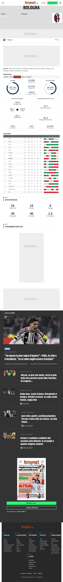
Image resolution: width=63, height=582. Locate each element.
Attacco (23, 77)
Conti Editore (32, 551)
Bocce (18, 549)
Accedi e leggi (21, 511)
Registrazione (32, 562)
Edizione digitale (44, 545)
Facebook (23, 573)
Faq (52, 543)
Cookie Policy (54, 547)
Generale (6, 77)
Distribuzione (17, 77)
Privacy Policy (55, 551)
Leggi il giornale (32, 507)
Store (41, 547)
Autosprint (32, 541)
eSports (19, 551)
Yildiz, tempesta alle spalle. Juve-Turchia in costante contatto (43, 364)
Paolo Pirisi (26, 403)
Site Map (31, 564)
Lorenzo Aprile (28, 426)
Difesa (11, 77)
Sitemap (42, 549)
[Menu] (3, 3)
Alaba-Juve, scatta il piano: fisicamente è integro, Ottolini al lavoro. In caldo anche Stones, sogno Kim (38, 397)
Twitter (35, 573)
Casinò (30, 568)
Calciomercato (8, 551)
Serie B (6, 543)
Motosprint (32, 545)
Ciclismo (19, 543)
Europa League (8, 547)
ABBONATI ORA (52, 2)
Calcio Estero (7, 549)
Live (44, 3)
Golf (18, 547)
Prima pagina (43, 543)
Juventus (7, 349)
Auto (30, 539)
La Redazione (54, 541)
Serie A (6, 541)
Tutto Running (20, 545)
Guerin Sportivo (33, 547)
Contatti (53, 539)
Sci (17, 539)
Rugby (18, 541)
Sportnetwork (32, 549)
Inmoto (31, 543)
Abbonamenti (43, 541)
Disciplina (29, 77)
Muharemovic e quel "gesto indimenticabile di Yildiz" (16, 364)
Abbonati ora (31, 503)
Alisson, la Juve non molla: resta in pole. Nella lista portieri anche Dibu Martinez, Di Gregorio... (39, 378)
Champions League (9, 545)
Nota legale (54, 545)
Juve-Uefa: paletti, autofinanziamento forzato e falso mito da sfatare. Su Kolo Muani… (39, 419)
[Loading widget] (31, 101)
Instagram (29, 573)
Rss (41, 539)
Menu (57, 40)
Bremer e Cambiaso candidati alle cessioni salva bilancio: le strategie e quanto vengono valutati (37, 441)
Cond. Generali (55, 553)
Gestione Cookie (55, 549)
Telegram (40, 573)
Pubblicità (31, 560)
